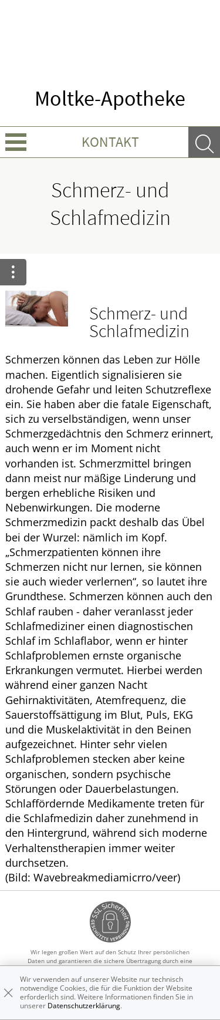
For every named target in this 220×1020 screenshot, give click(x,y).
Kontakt (110, 142)
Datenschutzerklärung (84, 1006)
